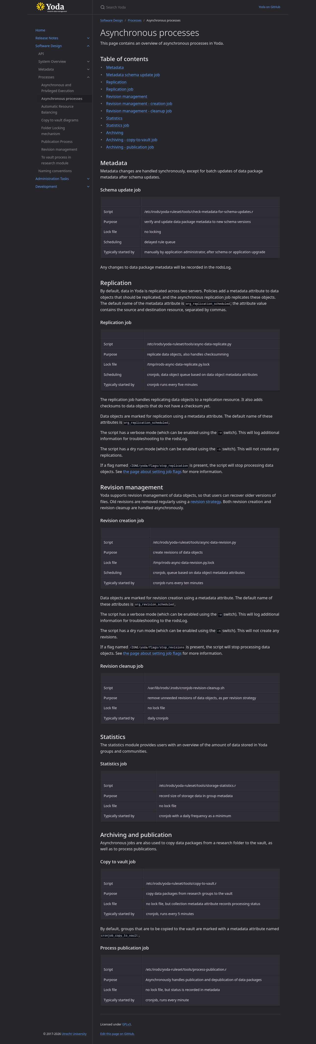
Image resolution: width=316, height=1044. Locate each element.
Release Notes (46, 38)
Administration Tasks (52, 178)
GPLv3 (126, 1024)
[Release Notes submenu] (88, 38)
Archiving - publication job (130, 147)
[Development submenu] (88, 186)
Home (40, 30)
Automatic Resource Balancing (57, 109)
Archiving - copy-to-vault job (131, 139)
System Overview (52, 61)
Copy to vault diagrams (59, 120)
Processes (46, 77)
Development (46, 186)
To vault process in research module (56, 160)
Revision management (59, 149)
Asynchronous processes (61, 98)
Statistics (114, 118)
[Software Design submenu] (88, 46)
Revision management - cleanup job (139, 111)
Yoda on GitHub (269, 7)
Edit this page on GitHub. (117, 1034)
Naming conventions (55, 171)
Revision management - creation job (139, 103)
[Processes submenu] (88, 77)
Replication (116, 82)
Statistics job (117, 125)
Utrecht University (74, 1034)
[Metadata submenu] (88, 69)
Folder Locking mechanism (53, 131)
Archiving (114, 132)
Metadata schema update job (133, 74)
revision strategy (206, 501)
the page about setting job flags (152, 471)
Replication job (119, 89)
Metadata (46, 69)
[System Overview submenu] (88, 61)
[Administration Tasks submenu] (88, 179)
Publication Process (56, 141)
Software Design (48, 45)
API (41, 53)
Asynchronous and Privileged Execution (57, 88)
